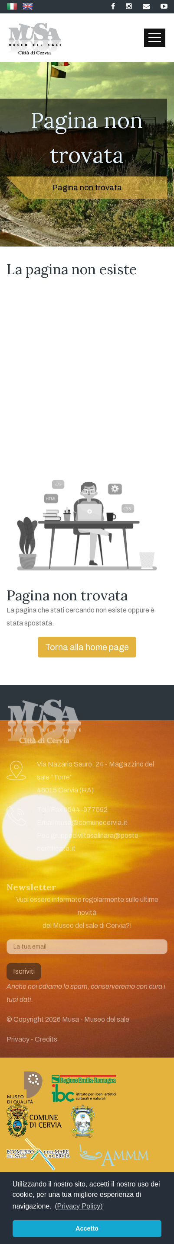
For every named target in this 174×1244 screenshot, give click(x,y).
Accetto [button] (87, 1228)
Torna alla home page (87, 647)
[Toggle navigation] (154, 38)
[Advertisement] (87, 382)
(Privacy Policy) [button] (78, 1206)
